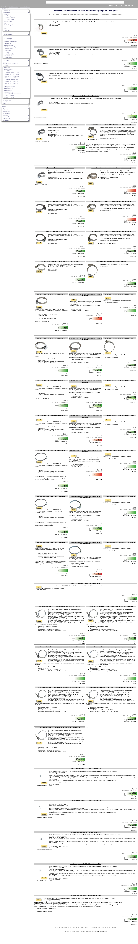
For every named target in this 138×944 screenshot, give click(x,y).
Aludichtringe (7, 50)
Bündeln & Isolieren (9, 95)
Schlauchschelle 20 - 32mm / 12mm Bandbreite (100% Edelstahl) (111, 201)
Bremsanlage (6, 12)
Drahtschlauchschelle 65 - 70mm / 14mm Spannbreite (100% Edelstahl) (111, 687)
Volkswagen (7, 30)
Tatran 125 (6, 103)
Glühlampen (7, 67)
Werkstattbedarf (7, 100)
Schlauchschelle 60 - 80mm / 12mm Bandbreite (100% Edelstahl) (85, 416)
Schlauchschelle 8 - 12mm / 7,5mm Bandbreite (85, 47)
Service (4, 106)
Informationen (6, 111)
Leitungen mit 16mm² (9, 88)
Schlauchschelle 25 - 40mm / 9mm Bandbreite (60, 231)
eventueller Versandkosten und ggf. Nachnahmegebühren (93, 931)
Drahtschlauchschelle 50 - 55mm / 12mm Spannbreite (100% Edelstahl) (59, 647)
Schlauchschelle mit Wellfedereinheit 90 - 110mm (120, 542)
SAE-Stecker (7, 43)
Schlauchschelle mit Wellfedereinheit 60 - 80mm (119, 415)
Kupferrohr (6, 52)
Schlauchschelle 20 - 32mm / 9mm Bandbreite (60, 201)
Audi (5, 23)
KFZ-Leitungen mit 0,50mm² (11, 74)
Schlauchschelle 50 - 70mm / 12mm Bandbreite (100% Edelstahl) (85, 381)
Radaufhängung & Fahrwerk (10, 63)
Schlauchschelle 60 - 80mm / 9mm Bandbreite (51, 415)
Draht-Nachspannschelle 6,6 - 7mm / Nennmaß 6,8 (85, 768)
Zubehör (5, 102)
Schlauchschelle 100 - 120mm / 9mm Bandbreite (85, 583)
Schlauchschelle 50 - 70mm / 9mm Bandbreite (51, 380)
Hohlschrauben (8, 21)
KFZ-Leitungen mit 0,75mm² (11, 76)
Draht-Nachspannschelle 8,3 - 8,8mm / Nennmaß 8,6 (85, 895)
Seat (5, 26)
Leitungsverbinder (8, 45)
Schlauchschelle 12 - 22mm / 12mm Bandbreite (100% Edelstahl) (111, 124)
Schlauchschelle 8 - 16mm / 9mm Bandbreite (85, 96)
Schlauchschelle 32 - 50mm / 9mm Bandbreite (51, 294)
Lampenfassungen (9, 69)
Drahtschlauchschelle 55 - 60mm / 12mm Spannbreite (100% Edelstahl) (111, 647)
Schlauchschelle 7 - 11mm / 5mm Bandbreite (85, 19)
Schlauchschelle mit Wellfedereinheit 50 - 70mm (119, 380)
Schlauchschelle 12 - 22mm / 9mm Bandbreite (60, 124)
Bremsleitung (7, 14)
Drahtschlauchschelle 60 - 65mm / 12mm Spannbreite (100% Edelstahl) (59, 687)
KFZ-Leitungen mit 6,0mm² (11, 85)
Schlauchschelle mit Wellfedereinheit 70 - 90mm (119, 450)
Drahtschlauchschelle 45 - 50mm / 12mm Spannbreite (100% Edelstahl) (111, 606)
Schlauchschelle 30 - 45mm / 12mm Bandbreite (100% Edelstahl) (59, 261)
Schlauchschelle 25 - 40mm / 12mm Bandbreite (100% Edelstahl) (111, 231)
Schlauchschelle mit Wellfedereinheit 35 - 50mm (119, 294)
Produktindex (6, 117)
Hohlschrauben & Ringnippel (11, 47)
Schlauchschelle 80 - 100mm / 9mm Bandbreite (51, 496)
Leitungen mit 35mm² (9, 92)
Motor (4, 62)
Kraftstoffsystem (13, 7)
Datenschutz (6, 110)
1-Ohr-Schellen (8, 57)
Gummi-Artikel (8, 71)
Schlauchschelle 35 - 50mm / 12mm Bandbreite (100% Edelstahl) (85, 294)
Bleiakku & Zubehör (9, 97)
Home (111, 5)
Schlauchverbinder (9, 40)
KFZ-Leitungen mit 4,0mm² (11, 83)
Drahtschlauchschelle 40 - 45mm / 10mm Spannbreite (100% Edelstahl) (59, 606)
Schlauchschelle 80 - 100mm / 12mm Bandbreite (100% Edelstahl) (85, 496)
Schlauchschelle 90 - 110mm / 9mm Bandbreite (51, 542)
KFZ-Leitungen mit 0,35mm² (11, 72)
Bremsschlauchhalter (9, 17)
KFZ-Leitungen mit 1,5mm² (11, 79)
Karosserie (6, 33)
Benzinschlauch (8, 38)
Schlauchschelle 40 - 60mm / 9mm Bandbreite (51, 338)
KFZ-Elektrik (6, 65)
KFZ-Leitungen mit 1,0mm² (11, 78)
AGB (125, 5)
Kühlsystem (6, 60)
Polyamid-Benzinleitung (10, 41)
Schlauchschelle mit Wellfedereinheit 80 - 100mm (120, 496)
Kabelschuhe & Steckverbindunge (13, 94)
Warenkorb (131, 5)
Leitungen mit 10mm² (9, 86)
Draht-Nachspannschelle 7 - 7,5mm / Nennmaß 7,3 (85, 800)
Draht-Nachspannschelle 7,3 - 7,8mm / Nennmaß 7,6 (85, 832)
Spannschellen (8, 55)
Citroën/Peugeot (8, 25)
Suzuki (5, 28)
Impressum (118, 5)
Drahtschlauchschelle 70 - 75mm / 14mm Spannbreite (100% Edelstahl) (59, 727)
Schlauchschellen (25, 7)
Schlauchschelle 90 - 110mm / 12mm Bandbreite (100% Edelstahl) (85, 543)
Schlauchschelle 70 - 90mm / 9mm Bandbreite (51, 450)
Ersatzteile (5, 9)
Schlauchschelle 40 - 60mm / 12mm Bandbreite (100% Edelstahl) (85, 338)
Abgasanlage (6, 10)
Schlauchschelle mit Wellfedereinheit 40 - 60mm (119, 338)
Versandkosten (7, 113)
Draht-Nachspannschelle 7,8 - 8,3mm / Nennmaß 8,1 (85, 864)
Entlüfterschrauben (9, 19)
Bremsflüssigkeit (8, 16)
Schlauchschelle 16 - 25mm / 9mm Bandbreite (60, 168)
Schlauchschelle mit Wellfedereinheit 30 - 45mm (111, 261)
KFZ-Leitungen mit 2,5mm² (11, 81)
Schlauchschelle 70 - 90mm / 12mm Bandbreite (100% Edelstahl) (85, 451)
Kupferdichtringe (8, 48)
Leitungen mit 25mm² (9, 90)
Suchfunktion (6, 118)
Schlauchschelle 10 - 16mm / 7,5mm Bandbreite (85, 70)
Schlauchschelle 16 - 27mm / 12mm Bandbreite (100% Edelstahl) (111, 168)
